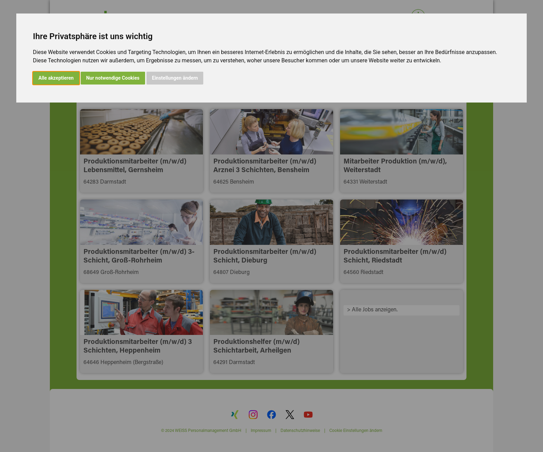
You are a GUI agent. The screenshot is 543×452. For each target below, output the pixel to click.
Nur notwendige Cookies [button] (113, 78)
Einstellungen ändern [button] (175, 78)
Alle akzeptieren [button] (56, 78)
